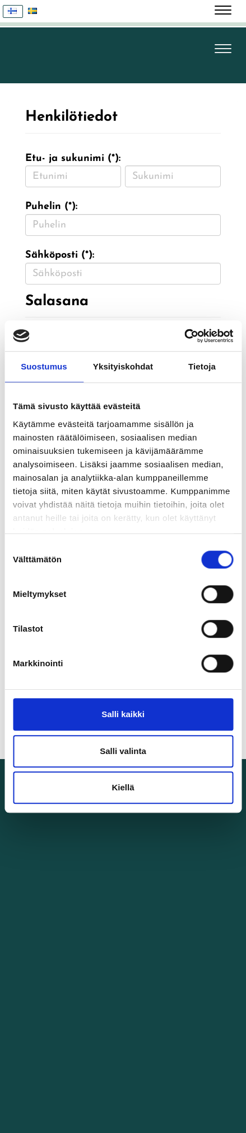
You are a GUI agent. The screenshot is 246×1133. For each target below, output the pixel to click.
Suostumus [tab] (44, 366)
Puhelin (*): (51, 206)
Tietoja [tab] (202, 366)
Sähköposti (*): (59, 255)
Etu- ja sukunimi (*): (72, 158)
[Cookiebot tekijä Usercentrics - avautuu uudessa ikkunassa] (184, 336)
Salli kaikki (123, 714)
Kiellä (123, 787)
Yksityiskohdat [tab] (123, 366)
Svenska (35, 11)
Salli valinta (123, 751)
